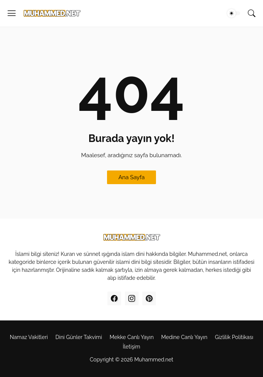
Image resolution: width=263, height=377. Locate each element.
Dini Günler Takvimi (78, 337)
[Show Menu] (12, 13)
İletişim (131, 347)
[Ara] (251, 13)
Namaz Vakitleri (29, 337)
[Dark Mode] (233, 13)
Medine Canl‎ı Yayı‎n (184, 337)
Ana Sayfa (131, 177)
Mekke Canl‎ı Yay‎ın (132, 337)
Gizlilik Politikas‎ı (234, 337)
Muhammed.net (153, 359)
